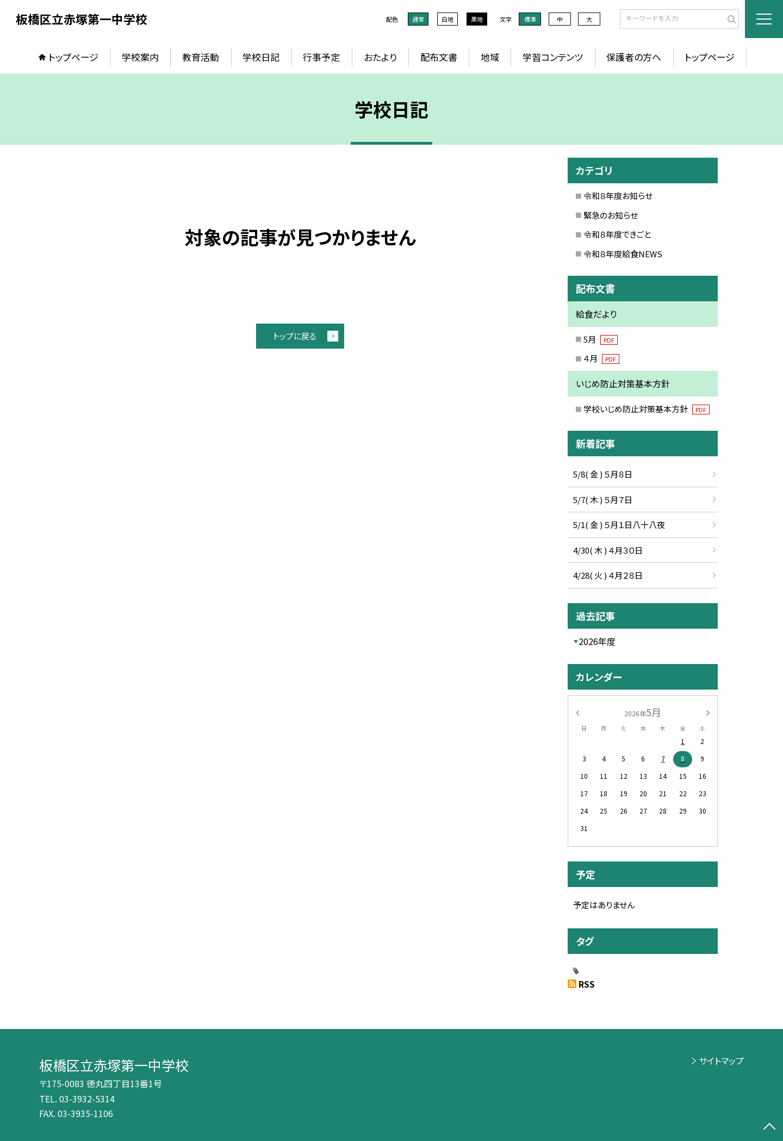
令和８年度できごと (617, 234)
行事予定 (321, 57)
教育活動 (200, 57)
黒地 (477, 19)
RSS (587, 983)
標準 (530, 19)
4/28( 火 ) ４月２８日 (608, 575)
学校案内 (140, 57)
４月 (601, 358)
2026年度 (597, 641)
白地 (447, 19)
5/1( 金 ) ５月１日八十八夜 (619, 524)
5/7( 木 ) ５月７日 (602, 499)
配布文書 (438, 57)
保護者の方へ (633, 57)
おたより (380, 57)
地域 (490, 57)
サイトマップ (721, 1060)
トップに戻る (294, 336)
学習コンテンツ (553, 57)
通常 (418, 19)
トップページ (73, 57)
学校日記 (261, 57)
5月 (600, 339)
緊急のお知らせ (610, 215)
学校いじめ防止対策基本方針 (646, 408)
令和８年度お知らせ (617, 195)
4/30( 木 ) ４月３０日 (608, 550)
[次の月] (708, 711)
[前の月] (577, 711)
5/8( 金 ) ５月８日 (602, 474)
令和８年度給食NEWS (622, 253)
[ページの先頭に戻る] (769, 1127)
